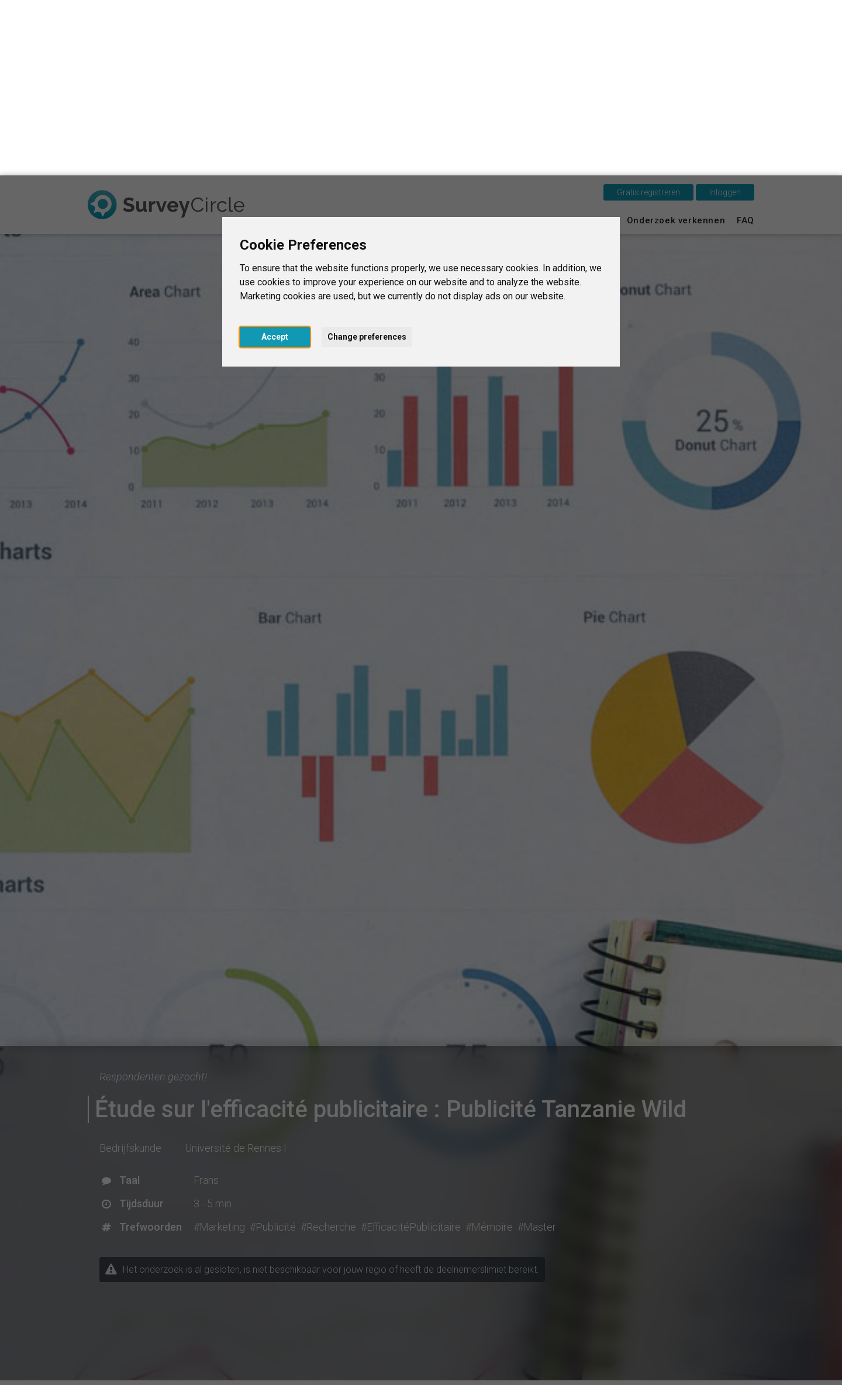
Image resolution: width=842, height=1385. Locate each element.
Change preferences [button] (366, 161)
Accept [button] (275, 161)
